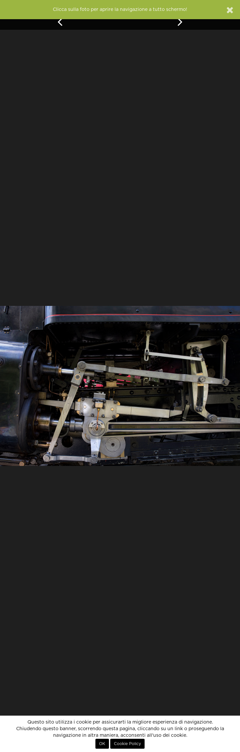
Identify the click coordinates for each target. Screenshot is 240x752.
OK (102, 744)
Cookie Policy (127, 744)
